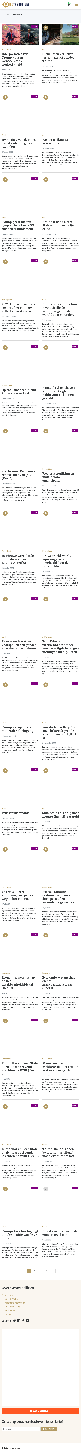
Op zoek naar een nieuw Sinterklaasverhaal (19, 391)
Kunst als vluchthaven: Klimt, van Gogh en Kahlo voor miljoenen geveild (58, 393)
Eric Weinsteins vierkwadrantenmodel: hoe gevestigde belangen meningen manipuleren (60, 647)
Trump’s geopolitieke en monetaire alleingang (20, 729)
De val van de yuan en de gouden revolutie (60, 1233)
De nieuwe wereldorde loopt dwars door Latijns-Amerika (18, 559)
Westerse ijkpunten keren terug (56, 141)
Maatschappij (47, 551)
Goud (44, 1144)
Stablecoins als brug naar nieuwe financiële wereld (60, 814)
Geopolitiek (6, 49)
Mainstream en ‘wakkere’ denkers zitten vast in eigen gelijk (60, 1067)
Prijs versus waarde (16, 813)
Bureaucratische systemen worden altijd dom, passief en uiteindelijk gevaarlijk (59, 897)
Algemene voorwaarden (15, 1303)
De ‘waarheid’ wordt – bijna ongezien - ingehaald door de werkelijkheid (58, 561)
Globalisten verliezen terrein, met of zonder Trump (58, 57)
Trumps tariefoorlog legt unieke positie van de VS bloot (20, 1235)
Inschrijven (49, 1429)
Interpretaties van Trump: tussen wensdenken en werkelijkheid (15, 59)
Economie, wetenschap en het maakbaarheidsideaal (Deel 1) (58, 983)
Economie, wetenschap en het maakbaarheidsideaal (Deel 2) (18, 983)
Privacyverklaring (13, 1306)
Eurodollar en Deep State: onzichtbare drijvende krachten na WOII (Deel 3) (60, 733)
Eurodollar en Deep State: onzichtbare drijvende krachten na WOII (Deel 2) (20, 1069)
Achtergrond (7, 300)
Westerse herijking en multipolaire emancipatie (58, 477)
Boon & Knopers (12, 1299)
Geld (44, 49)
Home (8, 15)
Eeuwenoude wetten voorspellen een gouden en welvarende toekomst (20, 645)
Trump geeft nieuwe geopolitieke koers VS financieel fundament (18, 225)
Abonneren (10, 1310)
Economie (6, 973)
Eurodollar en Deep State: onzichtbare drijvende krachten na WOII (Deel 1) (20, 1152)
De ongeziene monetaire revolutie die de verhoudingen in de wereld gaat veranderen (60, 310)
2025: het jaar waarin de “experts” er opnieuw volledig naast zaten (19, 308)
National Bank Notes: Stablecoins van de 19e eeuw (58, 225)
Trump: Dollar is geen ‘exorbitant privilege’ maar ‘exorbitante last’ (58, 1152)
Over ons (9, 1295)
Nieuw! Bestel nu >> (40, 1411)
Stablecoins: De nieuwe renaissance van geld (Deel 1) (18, 475)
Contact (8, 1314)
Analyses (16, 15)
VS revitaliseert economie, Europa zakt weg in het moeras (18, 895)
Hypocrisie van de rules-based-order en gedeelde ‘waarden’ (19, 143)
